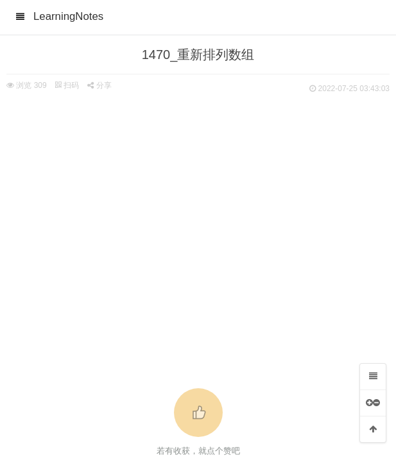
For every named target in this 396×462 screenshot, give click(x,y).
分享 (99, 85)
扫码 (66, 85)
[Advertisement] (198, 192)
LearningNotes (68, 16)
